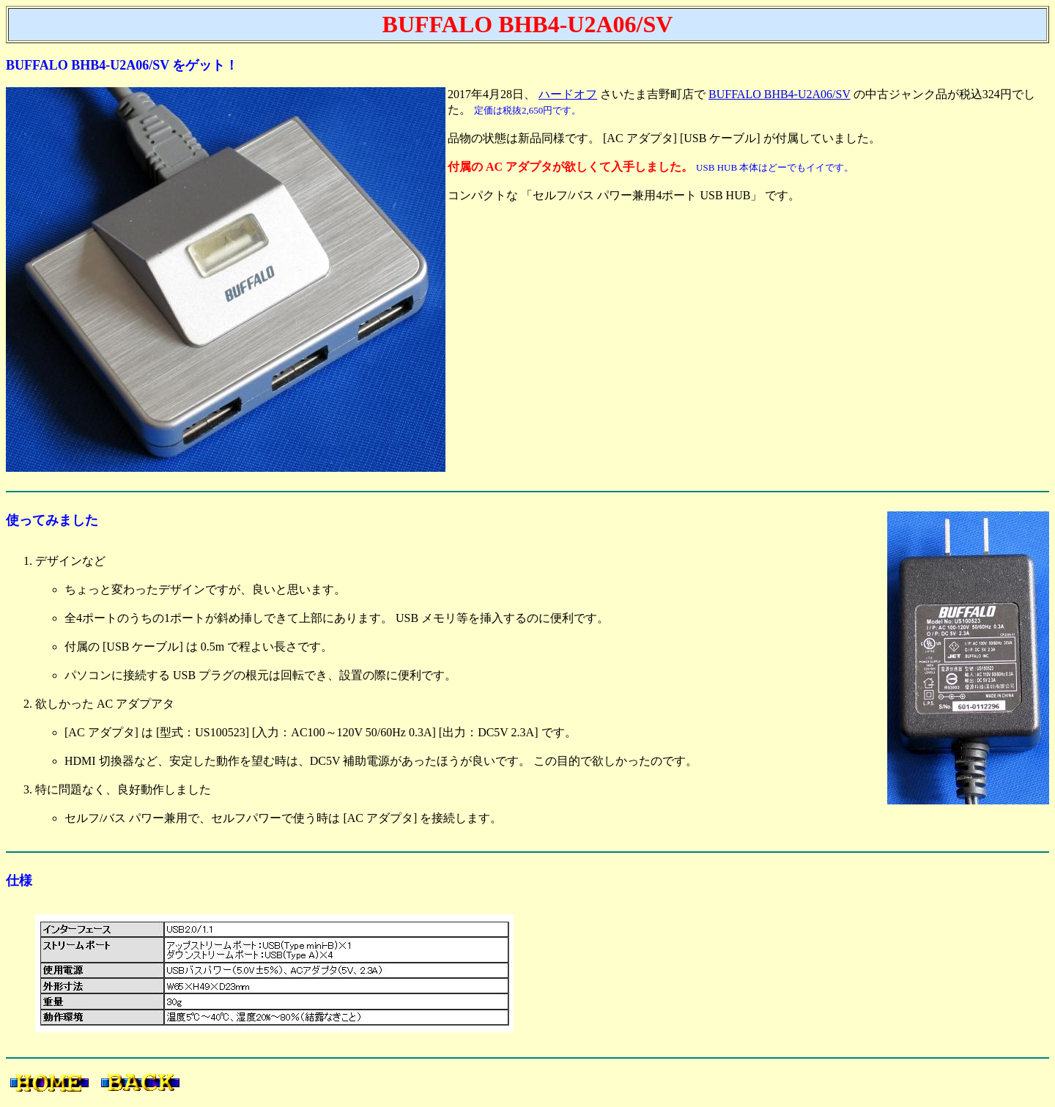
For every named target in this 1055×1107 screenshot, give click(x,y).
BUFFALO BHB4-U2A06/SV (779, 94)
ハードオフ (567, 94)
